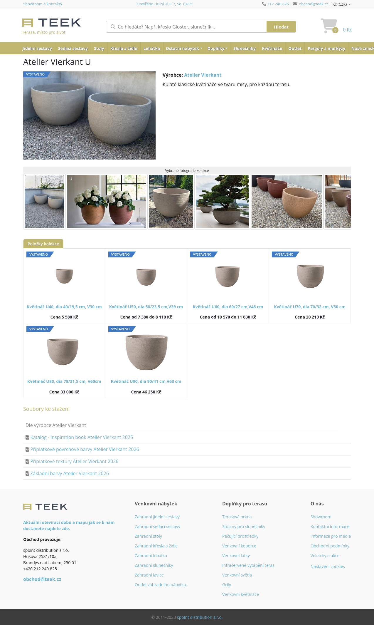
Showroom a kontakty (42, 3)
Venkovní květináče (240, 594)
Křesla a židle (123, 48)
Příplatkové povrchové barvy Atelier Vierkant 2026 (84, 449)
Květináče (272, 48)
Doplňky (216, 48)
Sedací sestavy (73, 48)
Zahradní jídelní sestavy (157, 517)
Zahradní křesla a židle (156, 546)
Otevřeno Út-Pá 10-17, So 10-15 (164, 3)
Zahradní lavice (149, 575)
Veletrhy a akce (325, 555)
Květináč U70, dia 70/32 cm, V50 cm (310, 306)
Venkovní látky (236, 555)
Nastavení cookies (328, 566)
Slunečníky (244, 48)
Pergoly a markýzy (326, 48)
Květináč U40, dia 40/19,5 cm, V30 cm (64, 306)
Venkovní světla (237, 575)
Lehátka (152, 48)
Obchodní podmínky (330, 546)
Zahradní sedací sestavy (157, 526)
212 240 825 (278, 3)
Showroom (321, 517)
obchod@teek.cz (313, 3)
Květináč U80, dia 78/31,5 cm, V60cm (64, 381)
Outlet (294, 48)
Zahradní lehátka (151, 555)
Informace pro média (331, 536)
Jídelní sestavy (37, 48)
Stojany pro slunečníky (243, 526)
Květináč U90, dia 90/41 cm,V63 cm (146, 381)
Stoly (99, 48)
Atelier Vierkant (202, 75)
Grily (226, 584)
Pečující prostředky (240, 536)
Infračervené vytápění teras (248, 565)
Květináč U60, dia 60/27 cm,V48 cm (228, 306)
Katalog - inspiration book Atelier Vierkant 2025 (81, 437)
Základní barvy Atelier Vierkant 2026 (69, 473)
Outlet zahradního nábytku (160, 584)
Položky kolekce (43, 244)
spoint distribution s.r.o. (200, 617)
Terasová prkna (237, 517)
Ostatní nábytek (182, 48)
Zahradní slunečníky (154, 565)
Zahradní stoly (148, 536)
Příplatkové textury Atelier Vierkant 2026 (74, 461)
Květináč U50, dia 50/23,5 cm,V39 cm (146, 306)
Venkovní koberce (239, 546)
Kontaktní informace (330, 526)
